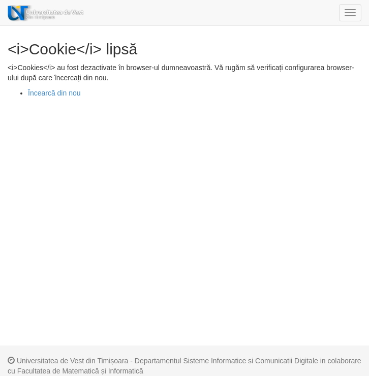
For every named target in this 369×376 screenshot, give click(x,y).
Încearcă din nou (54, 93)
